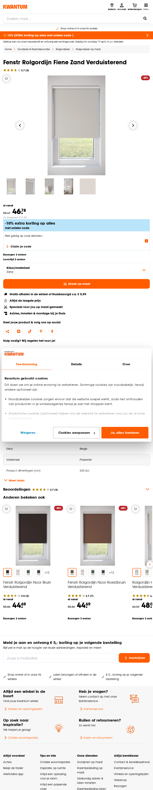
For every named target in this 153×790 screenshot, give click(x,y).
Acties (7, 762)
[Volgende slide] (150, 564)
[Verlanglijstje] (6, 78)
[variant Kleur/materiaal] (76, 270)
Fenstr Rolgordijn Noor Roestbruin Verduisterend (97, 584)
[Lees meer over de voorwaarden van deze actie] (146, 241)
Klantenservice (91, 709)
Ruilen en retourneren (95, 737)
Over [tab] (126, 364)
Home (8, 49)
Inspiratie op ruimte (53, 768)
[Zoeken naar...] (145, 18)
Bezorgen (120, 786)
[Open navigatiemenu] (146, 7)
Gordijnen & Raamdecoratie (34, 49)
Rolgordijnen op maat (88, 49)
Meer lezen (14, 480)
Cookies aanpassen (76, 433)
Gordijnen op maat (90, 762)
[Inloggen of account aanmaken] (122, 7)
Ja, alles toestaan (125, 433)
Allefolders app (13, 774)
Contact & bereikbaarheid (131, 762)
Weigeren (28, 433)
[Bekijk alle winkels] (112, 7)
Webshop (120, 780)
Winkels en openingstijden (22, 709)
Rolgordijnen (63, 49)
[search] (76, 18)
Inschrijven (134, 657)
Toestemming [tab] (26, 364)
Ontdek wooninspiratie (20, 737)
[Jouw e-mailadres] (59, 658)
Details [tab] (76, 364)
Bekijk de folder (13, 768)
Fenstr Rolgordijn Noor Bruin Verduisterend (27, 584)
